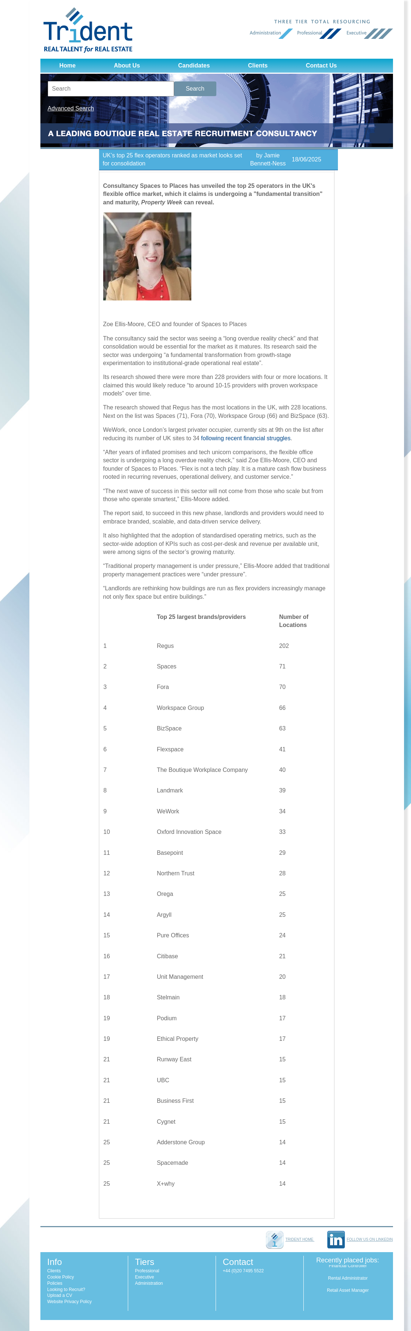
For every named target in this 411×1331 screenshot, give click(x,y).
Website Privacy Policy (69, 1301)
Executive (144, 1277)
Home (68, 65)
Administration (149, 1283)
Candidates (194, 65)
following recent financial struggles (246, 438)
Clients (257, 65)
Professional (147, 1270)
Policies (54, 1283)
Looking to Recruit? (66, 1289)
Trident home (290, 1239)
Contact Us (321, 65)
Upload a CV (59, 1295)
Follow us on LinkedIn (360, 1239)
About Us (127, 65)
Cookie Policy (60, 1277)
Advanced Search (71, 108)
